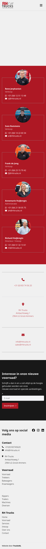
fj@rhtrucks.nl (13, 173)
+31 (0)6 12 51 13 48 (15, 95)
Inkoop (5, 526)
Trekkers (5, 477)
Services (5, 523)
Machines (6, 502)
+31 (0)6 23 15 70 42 (15, 170)
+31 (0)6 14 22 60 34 (15, 133)
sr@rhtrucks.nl (13, 136)
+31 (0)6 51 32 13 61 (15, 245)
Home (4, 517)
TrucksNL (17, 546)
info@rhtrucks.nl (23, 341)
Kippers (5, 496)
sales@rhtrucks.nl (23, 344)
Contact (5, 533)
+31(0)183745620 (13, 447)
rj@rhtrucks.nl (13, 98)
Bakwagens (7, 480)
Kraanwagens (8, 484)
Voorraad (6, 474)
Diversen (6, 505)
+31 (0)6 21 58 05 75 (15, 207)
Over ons (6, 529)
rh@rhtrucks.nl (13, 248)
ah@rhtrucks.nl (13, 210)
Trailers (5, 499)
